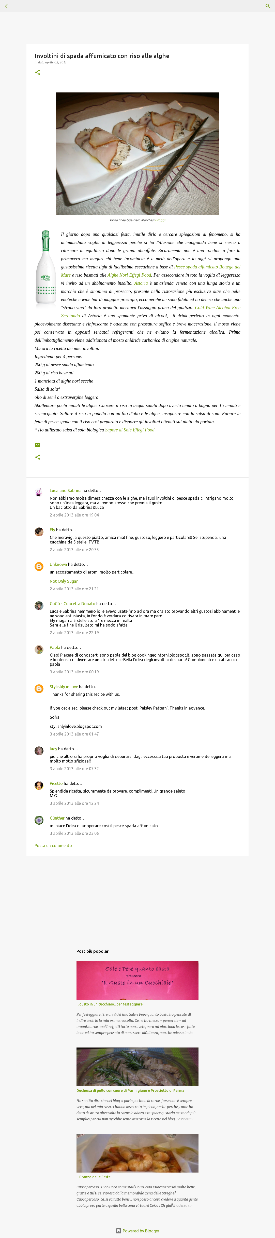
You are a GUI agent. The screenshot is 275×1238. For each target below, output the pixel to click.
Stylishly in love (64, 686)
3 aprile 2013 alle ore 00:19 (74, 672)
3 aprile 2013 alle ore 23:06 (74, 833)
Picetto (56, 783)
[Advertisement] (137, 905)
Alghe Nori (118, 275)
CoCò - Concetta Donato (72, 603)
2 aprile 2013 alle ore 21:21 (74, 589)
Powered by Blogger (137, 1231)
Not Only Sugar (64, 581)
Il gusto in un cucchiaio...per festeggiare (110, 1004)
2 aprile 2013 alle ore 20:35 (74, 549)
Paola (55, 647)
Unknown (58, 564)
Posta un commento (53, 845)
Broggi (160, 220)
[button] (38, 72)
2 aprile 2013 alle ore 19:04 (74, 515)
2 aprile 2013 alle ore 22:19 (74, 632)
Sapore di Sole (118, 429)
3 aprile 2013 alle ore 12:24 (74, 803)
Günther (57, 818)
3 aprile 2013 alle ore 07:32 (74, 768)
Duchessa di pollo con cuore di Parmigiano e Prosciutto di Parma (130, 1091)
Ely (52, 529)
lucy (53, 748)
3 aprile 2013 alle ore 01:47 (74, 734)
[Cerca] (21, 6)
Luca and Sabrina (66, 490)
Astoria (141, 283)
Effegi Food (140, 275)
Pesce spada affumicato (196, 266)
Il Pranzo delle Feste (94, 1177)
